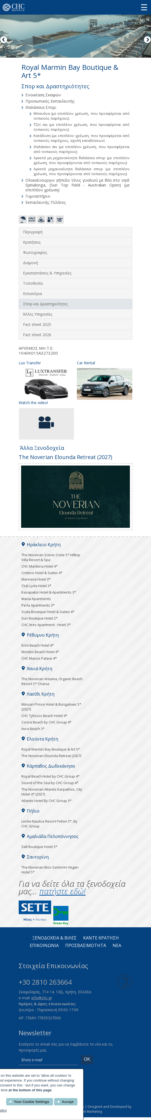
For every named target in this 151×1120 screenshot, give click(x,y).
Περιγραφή (32, 231)
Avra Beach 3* (33, 728)
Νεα (117, 945)
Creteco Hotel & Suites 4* (42, 572)
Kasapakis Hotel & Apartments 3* (48, 592)
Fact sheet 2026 (37, 334)
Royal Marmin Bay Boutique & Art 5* (50, 749)
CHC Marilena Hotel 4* (39, 566)
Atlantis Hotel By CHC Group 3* (46, 800)
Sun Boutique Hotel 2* (39, 618)
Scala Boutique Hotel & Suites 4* (47, 611)
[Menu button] (144, 7)
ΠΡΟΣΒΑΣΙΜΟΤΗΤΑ (85, 945)
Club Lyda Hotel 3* (36, 585)
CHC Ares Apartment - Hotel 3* (46, 624)
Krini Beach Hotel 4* (37, 645)
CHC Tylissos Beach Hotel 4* (44, 715)
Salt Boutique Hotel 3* (39, 846)
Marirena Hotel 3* (36, 579)
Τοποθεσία (33, 283)
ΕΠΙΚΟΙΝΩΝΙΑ (44, 945)
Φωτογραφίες (35, 252)
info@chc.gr (41, 997)
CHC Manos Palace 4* (39, 658)
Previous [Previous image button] (4, 40)
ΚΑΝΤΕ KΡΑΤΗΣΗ (101, 938)
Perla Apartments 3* (38, 605)
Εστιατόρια (32, 293)
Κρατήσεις (32, 242)
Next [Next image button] (147, 40)
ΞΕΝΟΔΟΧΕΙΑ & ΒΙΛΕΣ (54, 938)
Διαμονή (30, 262)
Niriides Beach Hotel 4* (40, 651)
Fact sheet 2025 (37, 324)
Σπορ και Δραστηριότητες (45, 303)
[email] (48, 1060)
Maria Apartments (36, 598)
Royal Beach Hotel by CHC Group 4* (50, 776)
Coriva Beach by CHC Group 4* (46, 722)
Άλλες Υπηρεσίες (37, 314)
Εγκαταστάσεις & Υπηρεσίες (47, 273)
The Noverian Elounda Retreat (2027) (51, 755)
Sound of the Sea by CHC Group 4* (49, 782)
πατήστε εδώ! (62, 891)
